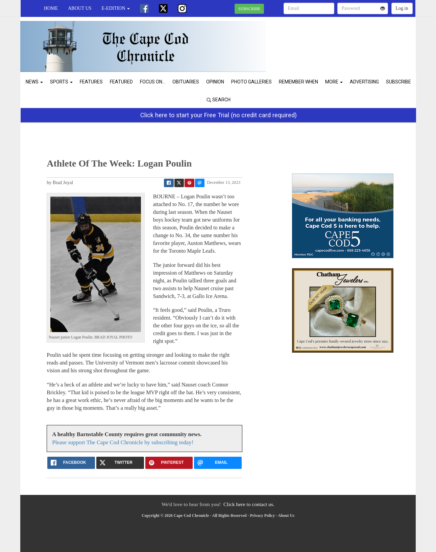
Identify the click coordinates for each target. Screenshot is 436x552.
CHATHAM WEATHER (353, 40)
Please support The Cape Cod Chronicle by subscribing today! (122, 442)
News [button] (34, 81)
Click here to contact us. (248, 504)
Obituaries (185, 81)
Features (91, 81)
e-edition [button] (116, 8)
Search (219, 99)
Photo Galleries (251, 81)
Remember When (298, 81)
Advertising (364, 81)
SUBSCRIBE (249, 8)
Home (51, 8)
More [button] (334, 81)
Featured (121, 81)
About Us (79, 8)
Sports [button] (61, 81)
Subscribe (398, 81)
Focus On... (152, 81)
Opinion (215, 81)
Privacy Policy (262, 515)
